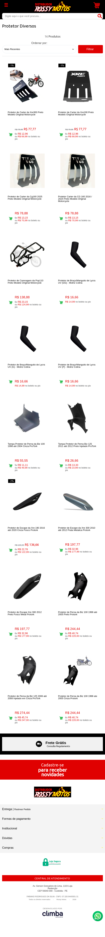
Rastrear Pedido (22, 809)
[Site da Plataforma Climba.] (52, 912)
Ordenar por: (39, 43)
